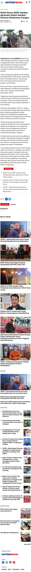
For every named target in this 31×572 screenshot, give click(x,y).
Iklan (22, 569)
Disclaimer (16, 569)
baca (23, 21)
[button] (29, 1)
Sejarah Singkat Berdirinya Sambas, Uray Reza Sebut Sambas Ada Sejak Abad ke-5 (11, 488)
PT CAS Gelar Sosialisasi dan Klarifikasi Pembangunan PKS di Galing (12, 468)
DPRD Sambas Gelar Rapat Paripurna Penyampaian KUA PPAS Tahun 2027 (12, 264)
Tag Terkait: (5, 204)
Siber (9, 569)
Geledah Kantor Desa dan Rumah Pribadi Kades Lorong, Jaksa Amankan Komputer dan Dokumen (12, 413)
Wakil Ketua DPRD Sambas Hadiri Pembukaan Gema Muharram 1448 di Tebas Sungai (16, 175)
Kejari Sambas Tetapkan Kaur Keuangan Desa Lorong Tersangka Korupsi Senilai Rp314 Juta (12, 460)
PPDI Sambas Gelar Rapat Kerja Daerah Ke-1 (8, 510)
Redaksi (4, 569)
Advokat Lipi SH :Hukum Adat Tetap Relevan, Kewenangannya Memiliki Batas (15, 182)
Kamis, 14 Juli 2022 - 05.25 (6, 22)
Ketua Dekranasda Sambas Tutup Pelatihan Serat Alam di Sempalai (12, 422)
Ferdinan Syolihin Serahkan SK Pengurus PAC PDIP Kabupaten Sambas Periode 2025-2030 (12, 497)
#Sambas (13, 204)
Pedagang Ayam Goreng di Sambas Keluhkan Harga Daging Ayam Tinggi (11, 431)
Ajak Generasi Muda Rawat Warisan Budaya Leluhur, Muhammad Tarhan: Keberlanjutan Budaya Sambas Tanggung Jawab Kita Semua (15, 337)
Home (1, 9)
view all (27, 544)
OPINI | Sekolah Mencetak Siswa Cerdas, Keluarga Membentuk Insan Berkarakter (15, 189)
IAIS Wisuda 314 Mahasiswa (9, 533)
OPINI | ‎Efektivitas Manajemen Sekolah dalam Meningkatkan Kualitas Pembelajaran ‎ (14, 363)
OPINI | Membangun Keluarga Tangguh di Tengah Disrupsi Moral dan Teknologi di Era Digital (12, 450)
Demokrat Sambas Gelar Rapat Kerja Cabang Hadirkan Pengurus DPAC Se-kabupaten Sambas (12, 441)
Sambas (6, 9)
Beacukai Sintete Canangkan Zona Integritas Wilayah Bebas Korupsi (10, 522)
